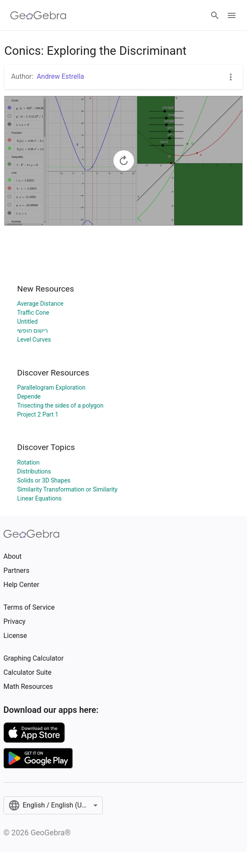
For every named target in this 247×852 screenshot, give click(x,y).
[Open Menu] (231, 15)
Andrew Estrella (60, 76)
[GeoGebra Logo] (38, 15)
